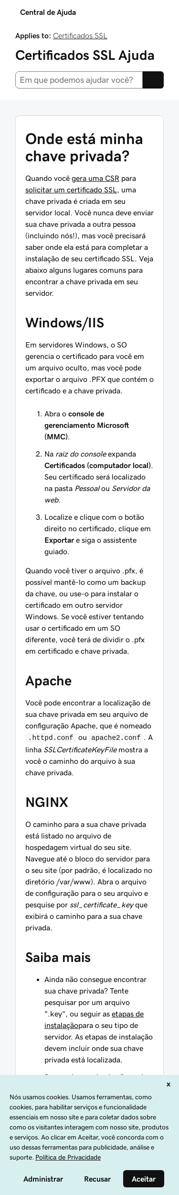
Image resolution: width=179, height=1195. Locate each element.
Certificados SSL (80, 35)
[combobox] (79, 80)
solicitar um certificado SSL (71, 189)
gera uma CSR (95, 178)
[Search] (153, 80)
